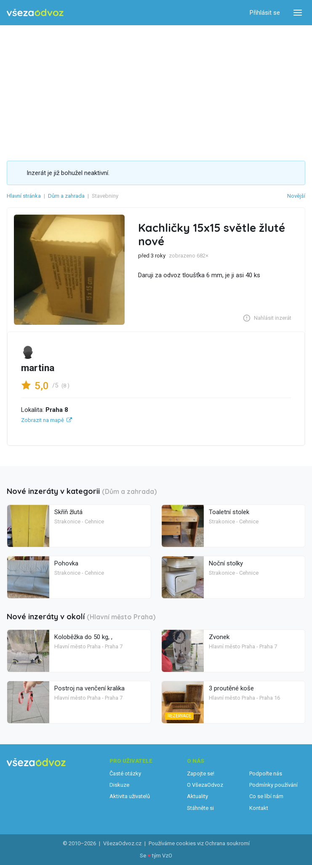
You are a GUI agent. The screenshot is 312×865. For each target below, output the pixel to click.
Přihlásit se (265, 12)
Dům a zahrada (66, 196)
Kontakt (258, 808)
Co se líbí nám (266, 796)
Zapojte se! (200, 773)
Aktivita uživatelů (129, 796)
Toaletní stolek (229, 512)
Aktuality (197, 796)
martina (37, 368)
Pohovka (66, 563)
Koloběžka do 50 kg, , (83, 637)
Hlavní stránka (24, 196)
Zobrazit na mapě (42, 420)
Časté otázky (125, 773)
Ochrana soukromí (227, 843)
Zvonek (219, 637)
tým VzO (162, 855)
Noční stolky (226, 563)
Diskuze (119, 785)
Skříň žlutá (68, 512)
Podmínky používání (273, 785)
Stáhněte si (200, 808)
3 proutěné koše (231, 688)
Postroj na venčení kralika (89, 688)
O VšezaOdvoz (205, 785)
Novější (296, 196)
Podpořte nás (265, 773)
